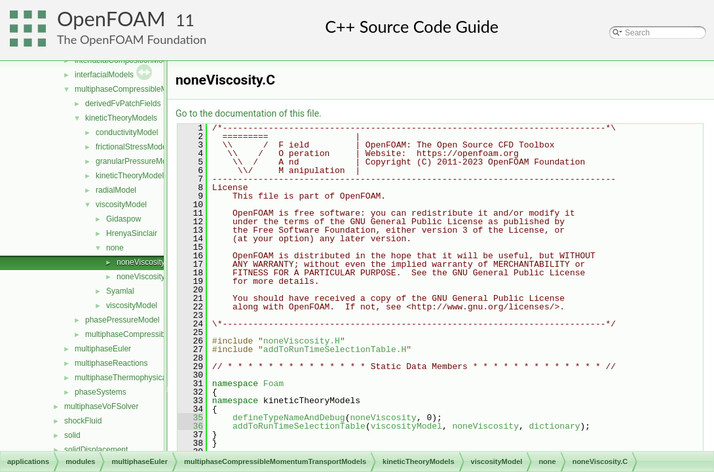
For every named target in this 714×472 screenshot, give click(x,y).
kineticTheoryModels (121, 118)
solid (72, 435)
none (115, 247)
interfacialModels (104, 74)
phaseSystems (100, 392)
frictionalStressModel (132, 146)
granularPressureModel (137, 161)
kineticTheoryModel (130, 175)
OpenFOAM (111, 19)
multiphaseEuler (103, 348)
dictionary (554, 426)
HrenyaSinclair (131, 233)
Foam (273, 383)
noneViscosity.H (144, 276)
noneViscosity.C (144, 262)
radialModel (116, 190)
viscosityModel (121, 204)
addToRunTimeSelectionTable (299, 426)
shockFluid (83, 420)
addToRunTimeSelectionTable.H (334, 349)
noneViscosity (383, 417)
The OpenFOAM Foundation (131, 39)
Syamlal (120, 291)
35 (190, 417)
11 (185, 20)
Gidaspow (123, 219)
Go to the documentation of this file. (249, 113)
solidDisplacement (96, 449)
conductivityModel (127, 132)
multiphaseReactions (111, 363)
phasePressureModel (122, 319)
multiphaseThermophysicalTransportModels (151, 377)
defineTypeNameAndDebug (289, 417)
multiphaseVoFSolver (101, 406)
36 (190, 426)
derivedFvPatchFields (122, 103)
